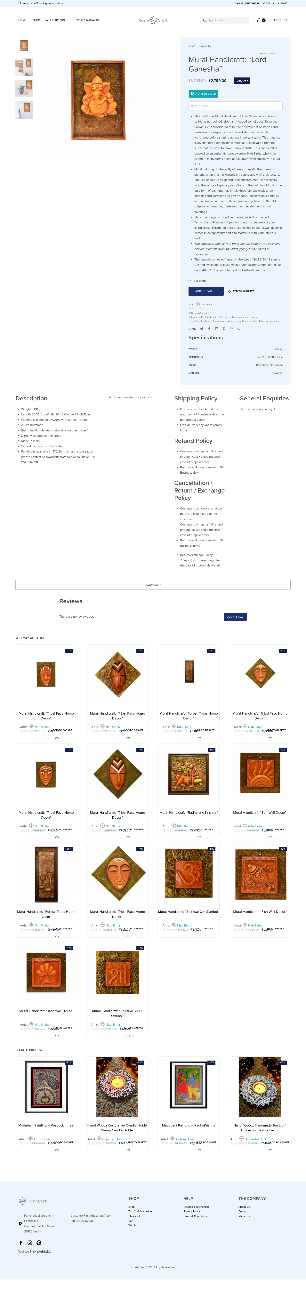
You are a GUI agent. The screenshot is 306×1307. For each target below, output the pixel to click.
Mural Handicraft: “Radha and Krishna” (189, 819)
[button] (263, 60)
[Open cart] (261, 20)
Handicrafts (206, 327)
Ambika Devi (184, 1146)
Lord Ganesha (244, 327)
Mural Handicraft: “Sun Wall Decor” (259, 819)
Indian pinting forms (240, 324)
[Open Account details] (281, 20)
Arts (197, 327)
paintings (274, 327)
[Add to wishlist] (241, 298)
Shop (192, 52)
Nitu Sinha (206, 311)
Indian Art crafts (220, 324)
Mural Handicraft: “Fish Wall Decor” (260, 918)
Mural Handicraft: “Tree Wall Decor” (46, 1018)
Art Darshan (42, 1146)
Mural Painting (260, 327)
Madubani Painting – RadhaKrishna (188, 1132)
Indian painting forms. (224, 327)
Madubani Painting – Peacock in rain (46, 1132)
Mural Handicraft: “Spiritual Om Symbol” (188, 918)
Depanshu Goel (113, 1146)
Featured (205, 52)
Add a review (235, 623)
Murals (255, 324)
